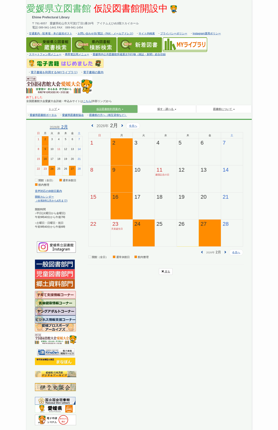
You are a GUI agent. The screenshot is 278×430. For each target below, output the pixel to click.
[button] (110, 109)
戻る (165, 271)
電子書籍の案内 (93, 72)
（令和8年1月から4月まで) (51, 200)
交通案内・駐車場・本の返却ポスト (50, 33)
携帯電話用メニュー (77, 54)
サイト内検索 (147, 33)
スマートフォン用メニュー (45, 54)
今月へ (133, 125)
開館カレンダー (44, 196)
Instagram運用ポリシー (207, 33)
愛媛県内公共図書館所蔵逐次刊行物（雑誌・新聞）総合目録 (129, 54)
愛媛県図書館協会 (73, 115)
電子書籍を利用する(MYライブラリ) (54, 72)
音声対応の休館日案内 (48, 190)
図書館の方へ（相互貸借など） (108, 115)
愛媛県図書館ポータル (43, 115)
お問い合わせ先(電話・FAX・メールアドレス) (105, 33)
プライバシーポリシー (173, 33)
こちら (87, 101)
